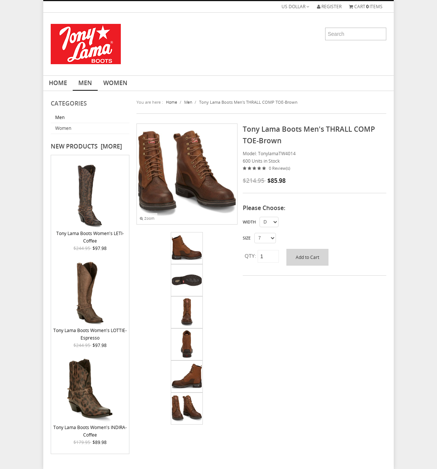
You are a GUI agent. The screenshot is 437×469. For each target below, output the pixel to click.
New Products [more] (86, 146)
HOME (58, 83)
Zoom (147, 218)
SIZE (247, 238)
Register (329, 6)
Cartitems (366, 6)
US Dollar (295, 6)
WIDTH (249, 222)
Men (85, 83)
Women (115, 83)
